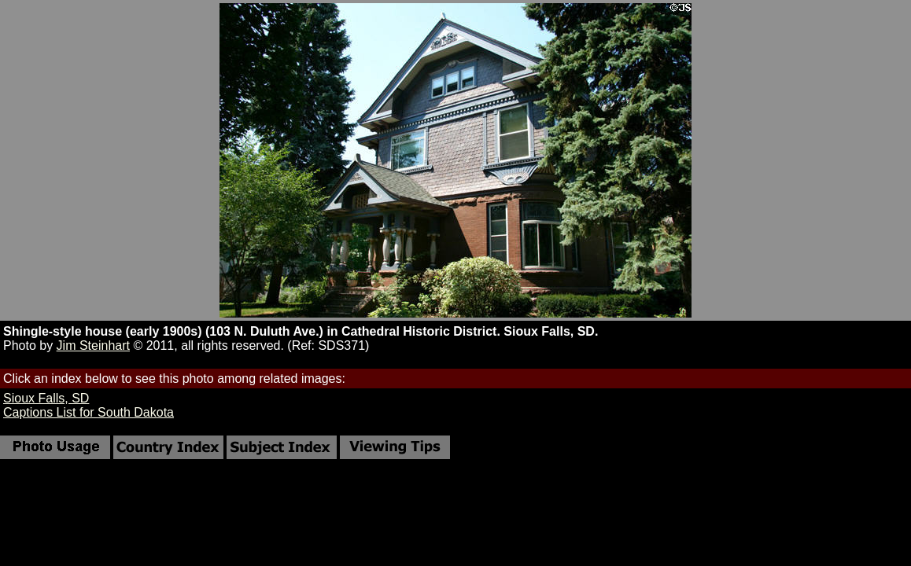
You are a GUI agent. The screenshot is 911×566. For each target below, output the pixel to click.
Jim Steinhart (93, 345)
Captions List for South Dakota (88, 412)
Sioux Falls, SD (46, 398)
